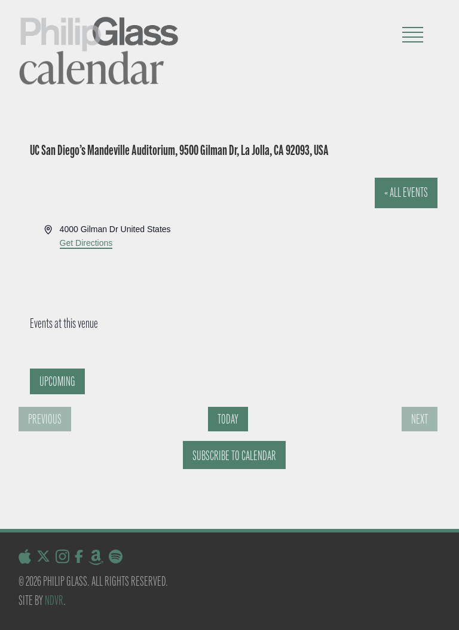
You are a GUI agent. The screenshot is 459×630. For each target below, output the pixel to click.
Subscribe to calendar (234, 455)
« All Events (406, 192)
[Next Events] (419, 419)
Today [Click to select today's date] (228, 419)
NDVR (54, 600)
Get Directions (86, 243)
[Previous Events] (45, 419)
